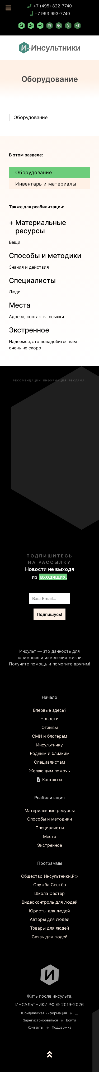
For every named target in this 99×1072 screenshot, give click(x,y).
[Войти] (40, 26)
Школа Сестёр (49, 893)
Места (19, 305)
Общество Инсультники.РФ (49, 876)
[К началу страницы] (49, 1056)
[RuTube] (49, 26)
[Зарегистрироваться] (31, 26)
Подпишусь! (49, 614)
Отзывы (49, 727)
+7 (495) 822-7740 (49, 5)
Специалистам (49, 762)
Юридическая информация (44, 1013)
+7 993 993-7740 (49, 13)
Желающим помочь (49, 770)
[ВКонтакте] (59, 26)
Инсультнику (49, 744)
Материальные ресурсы (50, 810)
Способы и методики (45, 255)
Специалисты (32, 280)
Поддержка (61, 1027)
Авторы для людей (49, 919)
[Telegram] (77, 26)
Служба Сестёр (49, 884)
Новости (49, 718)
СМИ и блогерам (49, 736)
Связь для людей (50, 936)
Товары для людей (49, 928)
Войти (71, 1020)
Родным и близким (49, 753)
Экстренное (29, 330)
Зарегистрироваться (40, 1020)
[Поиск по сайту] (21, 26)
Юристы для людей (49, 910)
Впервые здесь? (49, 710)
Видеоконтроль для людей (50, 902)
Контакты (52, 779)
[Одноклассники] (68, 26)
